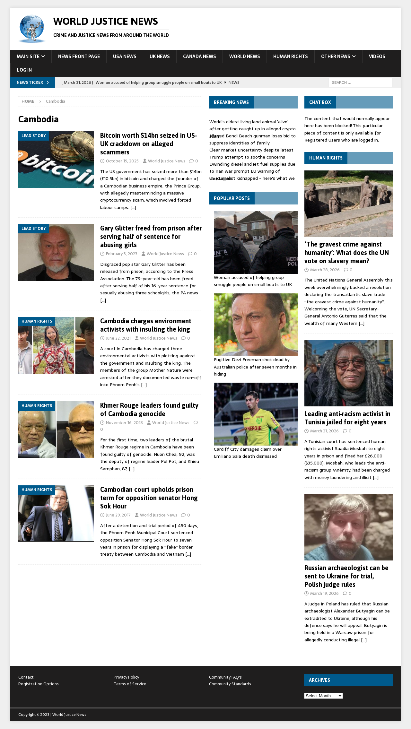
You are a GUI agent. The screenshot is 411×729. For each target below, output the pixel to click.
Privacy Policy (126, 677)
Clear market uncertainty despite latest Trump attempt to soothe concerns (251, 153)
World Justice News (166, 161)
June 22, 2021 (118, 338)
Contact (26, 677)
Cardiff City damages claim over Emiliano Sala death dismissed (248, 453)
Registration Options (38, 684)
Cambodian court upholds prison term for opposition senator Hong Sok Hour (149, 498)
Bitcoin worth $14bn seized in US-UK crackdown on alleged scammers (148, 144)
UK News (160, 56)
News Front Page (79, 56)
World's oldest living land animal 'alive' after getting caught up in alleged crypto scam (252, 129)
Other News (335, 56)
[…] (133, 207)
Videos (377, 56)
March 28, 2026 (325, 269)
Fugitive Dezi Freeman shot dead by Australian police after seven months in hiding (255, 367)
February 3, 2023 (121, 253)
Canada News (199, 56)
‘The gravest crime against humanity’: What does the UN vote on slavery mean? (346, 252)
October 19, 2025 (122, 161)
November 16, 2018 (124, 422)
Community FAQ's (225, 677)
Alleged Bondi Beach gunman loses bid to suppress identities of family (252, 139)
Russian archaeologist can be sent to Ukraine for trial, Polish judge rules (346, 576)
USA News (124, 56)
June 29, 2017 (118, 515)
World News (244, 56)
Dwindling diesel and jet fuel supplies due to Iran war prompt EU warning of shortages (252, 171)
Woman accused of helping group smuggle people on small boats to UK (253, 281)
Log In (24, 70)
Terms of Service (130, 684)
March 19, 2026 (324, 593)
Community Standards (230, 684)
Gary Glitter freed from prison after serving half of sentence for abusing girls (151, 236)
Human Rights (290, 56)
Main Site (28, 56)
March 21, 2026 (324, 431)
